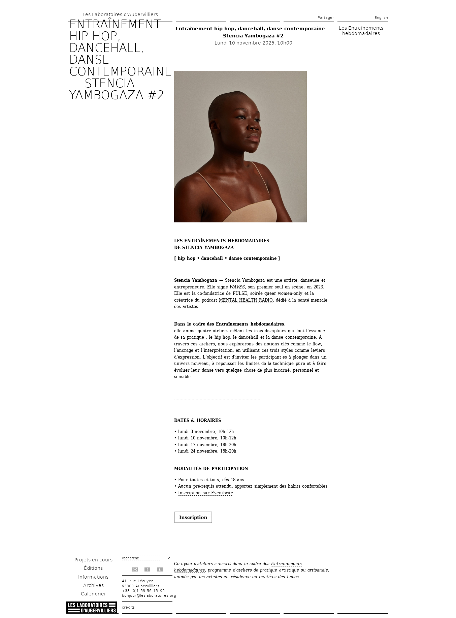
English (381, 18)
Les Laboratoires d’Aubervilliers (120, 14)
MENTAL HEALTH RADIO (246, 300)
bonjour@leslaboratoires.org (149, 595)
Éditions (93, 568)
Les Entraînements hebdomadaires (361, 30)
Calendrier (93, 593)
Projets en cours (93, 559)
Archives (93, 585)
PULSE (240, 293)
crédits (128, 607)
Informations (93, 577)
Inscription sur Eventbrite (205, 492)
